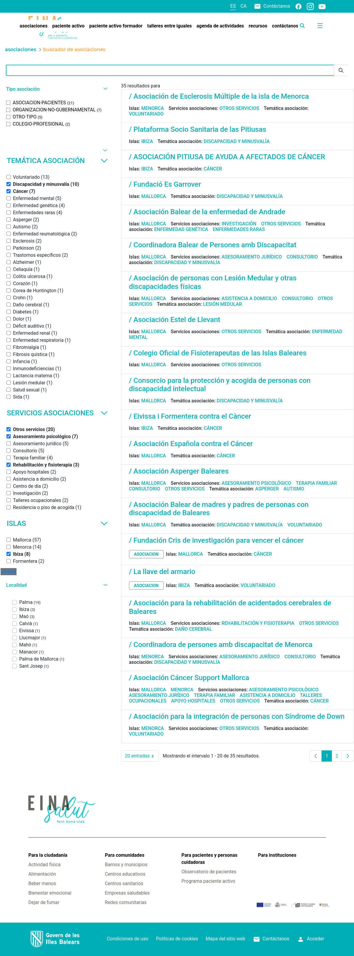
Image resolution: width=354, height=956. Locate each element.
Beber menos (42, 883)
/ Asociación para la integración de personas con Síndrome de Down (237, 716)
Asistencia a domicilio (249, 298)
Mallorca (153, 196)
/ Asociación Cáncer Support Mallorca (189, 678)
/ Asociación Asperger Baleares (179, 471)
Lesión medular (222, 304)
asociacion (146, 554)
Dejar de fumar (43, 902)
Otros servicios (239, 108)
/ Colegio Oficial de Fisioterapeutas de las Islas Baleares (217, 353)
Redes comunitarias (125, 902)
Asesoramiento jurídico (251, 257)
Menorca (152, 108)
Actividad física (44, 864)
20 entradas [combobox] (142, 756)
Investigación (238, 224)
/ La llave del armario (162, 572)
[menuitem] (33, 26)
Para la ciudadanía (47, 855)
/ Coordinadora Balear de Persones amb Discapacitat (212, 245)
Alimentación (42, 874)
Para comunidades (124, 855)
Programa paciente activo (208, 881)
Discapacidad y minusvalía (237, 141)
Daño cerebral (193, 629)
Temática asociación (57, 160)
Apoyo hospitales (193, 701)
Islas (57, 523)
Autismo (293, 489)
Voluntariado (146, 114)
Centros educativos (125, 874)
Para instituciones (277, 855)
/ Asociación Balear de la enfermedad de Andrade (207, 212)
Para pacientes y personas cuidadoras (209, 858)
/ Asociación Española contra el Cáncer (191, 444)
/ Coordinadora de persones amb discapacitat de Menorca (221, 644)
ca (243, 6)
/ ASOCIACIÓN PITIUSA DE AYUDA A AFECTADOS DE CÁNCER (227, 157)
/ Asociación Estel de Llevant (174, 320)
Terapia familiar (316, 483)
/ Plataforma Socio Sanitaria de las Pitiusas (197, 129)
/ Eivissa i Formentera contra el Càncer (190, 416)
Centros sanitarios (124, 883)
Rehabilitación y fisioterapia (257, 623)
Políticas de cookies (177, 939)
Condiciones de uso (127, 939)
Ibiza (147, 141)
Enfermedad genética (181, 229)
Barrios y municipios (126, 864)
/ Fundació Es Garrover (165, 184)
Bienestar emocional (49, 893)
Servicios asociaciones (57, 413)
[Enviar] (341, 70)
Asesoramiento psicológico (256, 483)
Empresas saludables (127, 893)
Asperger (267, 489)
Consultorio (302, 257)
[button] (56, 89)
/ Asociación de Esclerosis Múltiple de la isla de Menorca (219, 96)
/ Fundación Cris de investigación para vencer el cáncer (216, 540)
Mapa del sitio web (225, 939)
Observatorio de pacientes (209, 871)
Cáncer (213, 169)
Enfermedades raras (239, 229)
